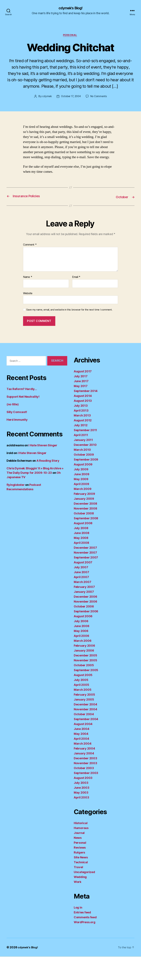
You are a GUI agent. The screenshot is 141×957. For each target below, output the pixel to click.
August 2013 (83, 401)
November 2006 (85, 602)
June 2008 (81, 533)
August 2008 (83, 523)
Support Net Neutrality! (23, 397)
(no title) (12, 405)
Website (27, 293)
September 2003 (86, 773)
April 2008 (81, 543)
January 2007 (84, 592)
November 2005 (85, 660)
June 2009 (81, 474)
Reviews (80, 848)
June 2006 (81, 626)
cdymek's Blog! (70, 8)
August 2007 (83, 563)
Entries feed (82, 913)
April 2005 (81, 685)
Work (77, 882)
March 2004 (82, 744)
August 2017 (83, 372)
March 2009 (82, 489)
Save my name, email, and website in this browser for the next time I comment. (69, 310)
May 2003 (81, 793)
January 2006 (84, 651)
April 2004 (81, 739)
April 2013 (81, 411)
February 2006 (84, 646)
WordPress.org (84, 922)
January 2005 (84, 700)
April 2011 (81, 435)
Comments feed (85, 917)
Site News (81, 858)
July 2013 (81, 406)
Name (27, 277)
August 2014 (83, 396)
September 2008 (86, 518)
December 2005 (85, 656)
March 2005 (82, 690)
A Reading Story (47, 461)
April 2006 (81, 636)
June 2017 (81, 381)
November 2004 (85, 709)
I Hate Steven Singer (42, 446)
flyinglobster (16, 485)
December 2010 (85, 445)
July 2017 (81, 376)
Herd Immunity (17, 420)
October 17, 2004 (70, 97)
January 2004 (84, 754)
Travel (78, 867)
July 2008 (81, 528)
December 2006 (85, 597)
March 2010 (82, 450)
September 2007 (86, 558)
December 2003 (85, 758)
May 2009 (81, 479)
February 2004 (84, 749)
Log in (78, 908)
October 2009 (84, 455)
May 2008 (81, 538)
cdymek (46, 97)
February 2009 (84, 494)
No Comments (99, 97)
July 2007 (81, 567)
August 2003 (83, 778)
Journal (79, 833)
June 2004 (81, 729)
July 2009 (81, 469)
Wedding (80, 877)
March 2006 (82, 641)
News (78, 838)
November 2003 (85, 763)
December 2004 (85, 705)
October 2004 (84, 714)
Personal (70, 35)
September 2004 (86, 719)
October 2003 (84, 768)
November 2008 (85, 509)
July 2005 (81, 680)
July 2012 (81, 425)
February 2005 (84, 695)
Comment (30, 245)
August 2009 (83, 465)
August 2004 (83, 724)
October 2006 (84, 607)
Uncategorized (84, 872)
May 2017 (81, 386)
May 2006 (81, 631)
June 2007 (81, 572)
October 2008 (84, 514)
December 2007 (85, 548)
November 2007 (85, 553)
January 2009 (84, 499)
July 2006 (81, 621)
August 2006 (83, 616)
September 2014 (85, 391)
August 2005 (83, 675)
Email (76, 277)
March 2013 (82, 416)
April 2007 (81, 577)
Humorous (81, 828)
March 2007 (82, 582)
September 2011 (85, 430)
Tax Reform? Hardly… (22, 389)
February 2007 (84, 587)
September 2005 (86, 670)
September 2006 (86, 612)
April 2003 (81, 798)
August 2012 (83, 421)
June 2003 (81, 788)
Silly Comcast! (17, 412)
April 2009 (81, 484)
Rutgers (79, 853)
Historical (80, 823)
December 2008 (85, 504)
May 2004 (81, 734)
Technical (81, 862)
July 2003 (81, 783)
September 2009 (86, 460)
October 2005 (84, 665)
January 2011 (83, 440)
